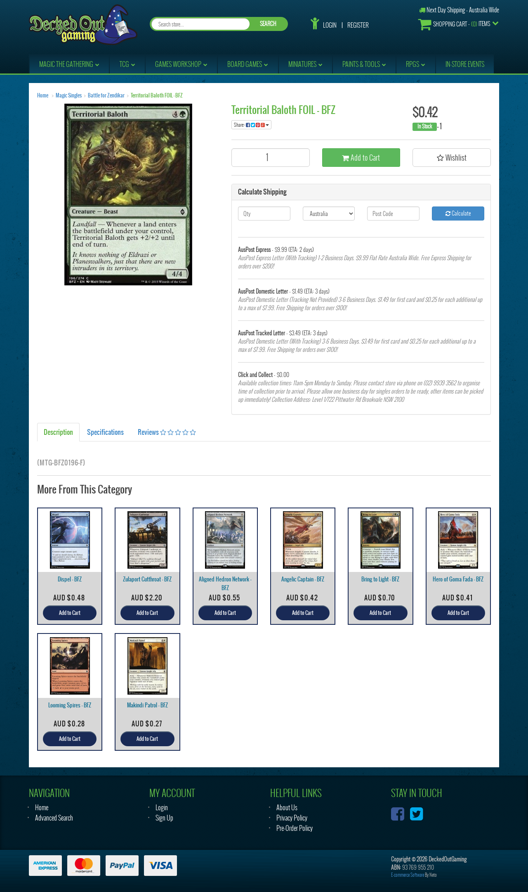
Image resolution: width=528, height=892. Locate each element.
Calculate (458, 213)
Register (358, 25)
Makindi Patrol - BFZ (147, 705)
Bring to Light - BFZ (380, 579)
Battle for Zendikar (106, 95)
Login (330, 25)
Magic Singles (69, 95)
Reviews (167, 432)
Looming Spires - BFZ (69, 705)
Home (42, 95)
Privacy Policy (291, 818)
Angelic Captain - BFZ (302, 579)
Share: (251, 124)
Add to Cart (361, 157)
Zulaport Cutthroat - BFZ (147, 579)
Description (58, 432)
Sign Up (164, 818)
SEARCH (268, 23)
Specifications (105, 432)
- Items (454, 24)
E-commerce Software (407, 874)
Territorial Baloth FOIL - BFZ (157, 95)
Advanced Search (54, 818)
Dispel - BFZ (70, 579)
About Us (286, 807)
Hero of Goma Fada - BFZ (458, 579)
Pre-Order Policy (294, 828)
